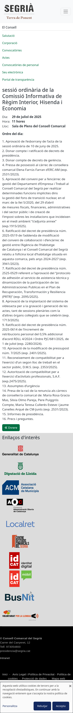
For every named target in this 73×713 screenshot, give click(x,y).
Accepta (61, 706)
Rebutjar (42, 706)
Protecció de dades (34, 678)
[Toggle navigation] (66, 11)
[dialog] (36, 697)
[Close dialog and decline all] (70, 684)
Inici (4, 674)
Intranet (5, 658)
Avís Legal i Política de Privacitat (33, 674)
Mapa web (58, 678)
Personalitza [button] (10, 706)
